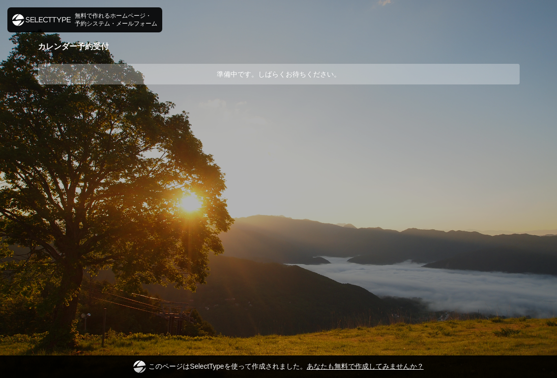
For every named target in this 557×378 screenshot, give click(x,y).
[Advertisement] (279, 121)
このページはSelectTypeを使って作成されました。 (278, 366)
